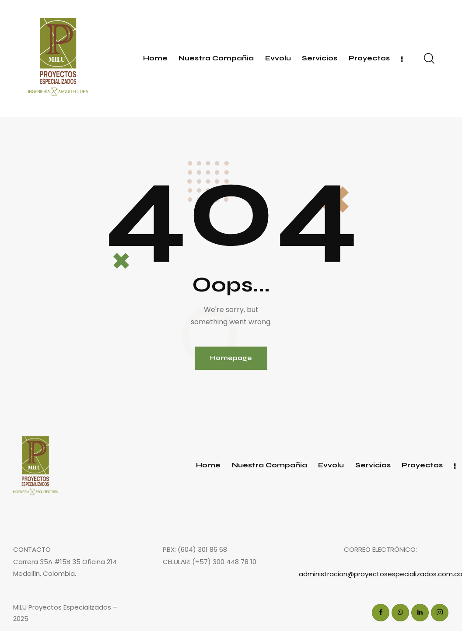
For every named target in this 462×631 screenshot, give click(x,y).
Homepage (231, 358)
